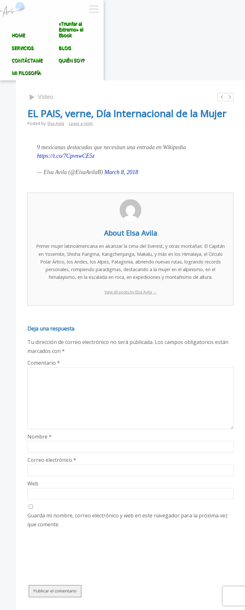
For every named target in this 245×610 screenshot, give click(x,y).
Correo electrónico (51, 459)
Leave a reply (81, 123)
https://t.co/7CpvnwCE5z (66, 156)
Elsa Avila (56, 123)
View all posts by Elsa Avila (130, 292)
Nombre (39, 436)
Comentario (43, 362)
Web (32, 483)
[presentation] (75, 544)
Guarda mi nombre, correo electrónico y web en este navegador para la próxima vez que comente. (127, 520)
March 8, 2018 (121, 172)
